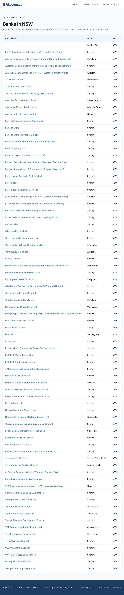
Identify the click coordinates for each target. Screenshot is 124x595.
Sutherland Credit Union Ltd (19, 513)
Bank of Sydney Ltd (15, 148)
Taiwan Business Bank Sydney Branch (24, 520)
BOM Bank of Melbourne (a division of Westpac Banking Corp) (36, 197)
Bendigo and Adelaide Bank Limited (23, 176)
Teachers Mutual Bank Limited (20, 534)
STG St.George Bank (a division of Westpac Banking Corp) (34, 486)
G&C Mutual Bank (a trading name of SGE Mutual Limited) (34, 286)
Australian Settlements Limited (21, 114)
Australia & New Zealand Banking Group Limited (29, 93)
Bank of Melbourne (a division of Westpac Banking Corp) (34, 52)
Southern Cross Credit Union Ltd (21, 465)
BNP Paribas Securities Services (21, 190)
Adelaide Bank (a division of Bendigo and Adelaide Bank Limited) (38, 66)
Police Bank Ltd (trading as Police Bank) (25, 431)
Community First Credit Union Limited (24, 245)
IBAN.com (116, 587)
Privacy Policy (88, 587)
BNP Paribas (11, 183)
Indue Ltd (10, 341)
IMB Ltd (9, 334)
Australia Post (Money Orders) (20, 100)
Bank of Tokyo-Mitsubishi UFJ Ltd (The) (25, 155)
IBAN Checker (91, 4)
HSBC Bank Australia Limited (19, 320)
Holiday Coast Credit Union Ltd (21, 307)
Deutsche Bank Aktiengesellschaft (22, 272)
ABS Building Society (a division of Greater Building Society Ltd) (37, 59)
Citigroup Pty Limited (16, 231)
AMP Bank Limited (14, 79)
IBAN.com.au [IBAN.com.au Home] (12, 4)
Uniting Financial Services (18, 561)
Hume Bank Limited (15, 327)
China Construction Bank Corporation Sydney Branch (32, 217)
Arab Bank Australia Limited (19, 86)
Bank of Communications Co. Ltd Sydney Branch (30, 141)
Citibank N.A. (11, 224)
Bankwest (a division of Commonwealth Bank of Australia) (34, 169)
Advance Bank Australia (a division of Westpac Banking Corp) (36, 73)
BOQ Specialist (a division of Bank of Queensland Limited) (34, 203)
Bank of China (12, 128)
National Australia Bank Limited (21, 410)
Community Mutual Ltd (16, 252)
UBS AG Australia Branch (17, 548)
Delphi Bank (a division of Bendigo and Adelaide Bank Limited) (37, 265)
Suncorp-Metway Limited (18, 506)
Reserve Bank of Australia (18, 444)
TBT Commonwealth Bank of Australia (24, 527)
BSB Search (103, 587)
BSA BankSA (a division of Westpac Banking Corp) (30, 210)
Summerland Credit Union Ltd (20, 499)
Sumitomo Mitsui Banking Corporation (24, 493)
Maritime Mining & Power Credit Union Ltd (26, 389)
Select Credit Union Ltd (17, 458)
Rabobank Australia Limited (19, 437)
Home (76, 4)
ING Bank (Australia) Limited (19, 355)
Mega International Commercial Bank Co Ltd (27, 396)
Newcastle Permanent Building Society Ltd (27, 417)
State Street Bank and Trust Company (24, 479)
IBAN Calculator (111, 4)
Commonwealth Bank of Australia (22, 238)
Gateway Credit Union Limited (20, 293)
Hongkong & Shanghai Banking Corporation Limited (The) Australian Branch (43, 313)
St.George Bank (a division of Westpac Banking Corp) (32, 472)
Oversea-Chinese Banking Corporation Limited (29, 424)
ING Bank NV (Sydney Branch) (20, 362)
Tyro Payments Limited (17, 541)
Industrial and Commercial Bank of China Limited (30, 348)
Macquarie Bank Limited (17, 375)
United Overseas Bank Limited (20, 555)
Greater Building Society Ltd (19, 300)
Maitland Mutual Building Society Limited (26, 382)
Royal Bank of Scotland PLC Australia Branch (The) (31, 451)
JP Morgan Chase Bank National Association (27, 369)
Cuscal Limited (12, 258)
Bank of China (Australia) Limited (22, 135)
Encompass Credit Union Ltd (19, 279)
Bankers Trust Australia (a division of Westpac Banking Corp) (36, 162)
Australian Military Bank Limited (21, 107)
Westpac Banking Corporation (20, 568)
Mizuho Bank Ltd (13, 403)
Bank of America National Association (24, 121)
